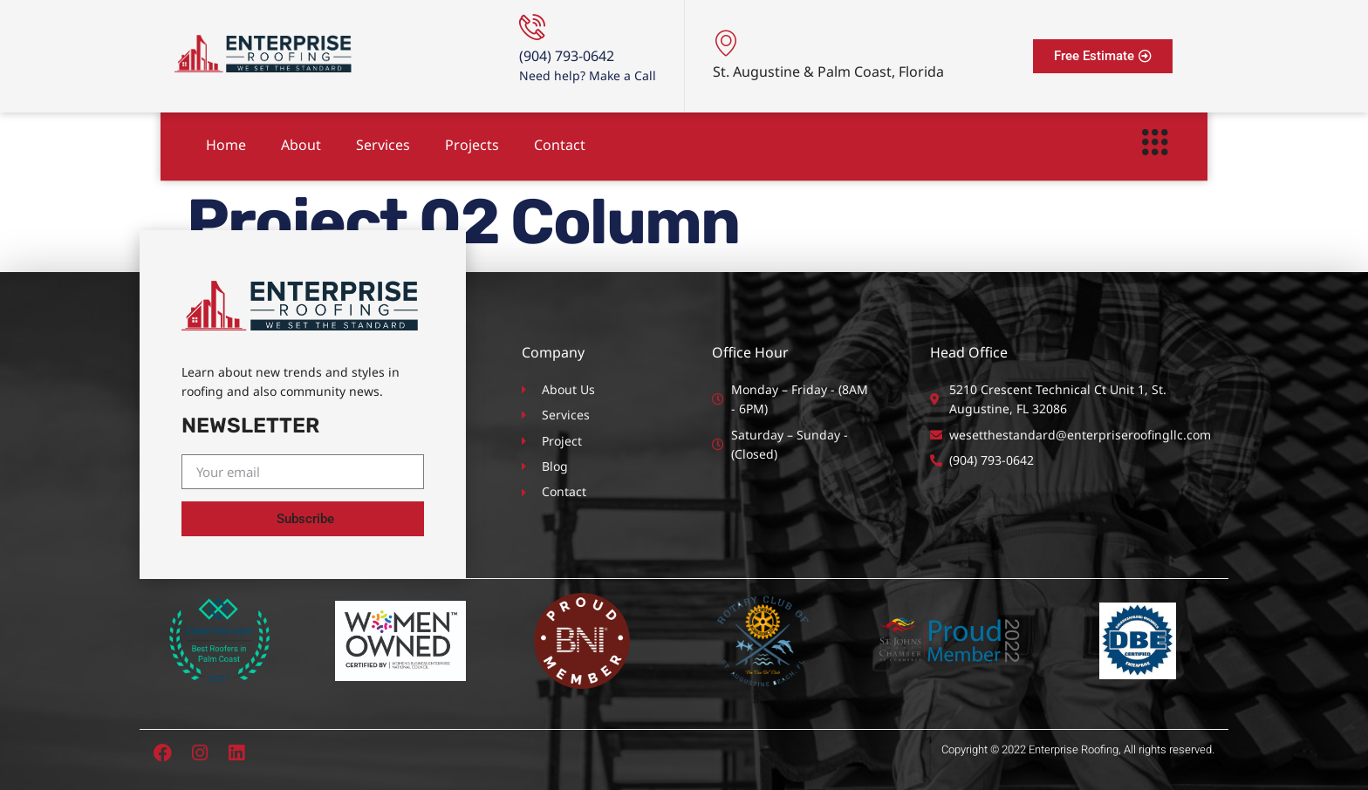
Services (383, 139)
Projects (472, 139)
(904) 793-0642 (566, 55)
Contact (559, 139)
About (301, 139)
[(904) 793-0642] (532, 27)
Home (226, 139)
